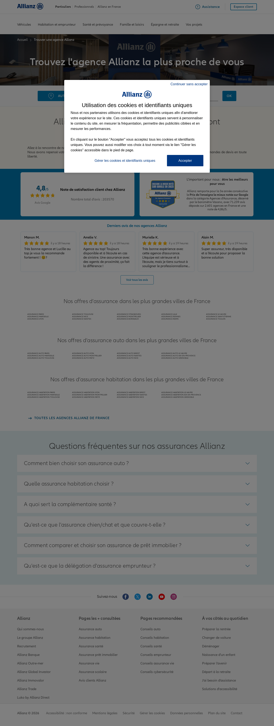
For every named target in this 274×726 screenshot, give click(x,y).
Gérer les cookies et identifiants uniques (125, 160)
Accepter (185, 160)
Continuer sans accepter (189, 84)
